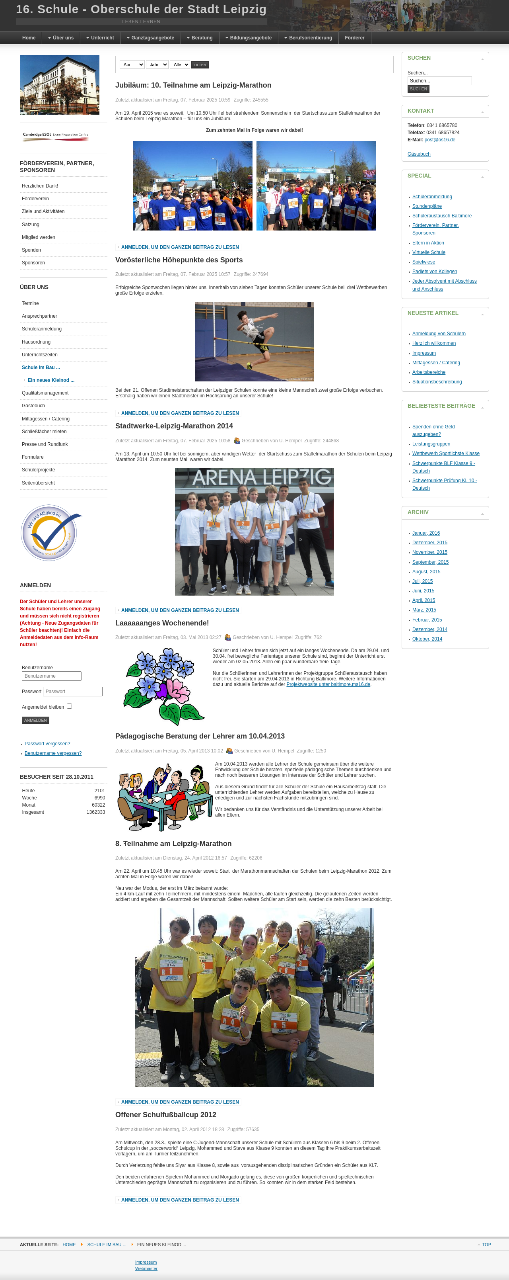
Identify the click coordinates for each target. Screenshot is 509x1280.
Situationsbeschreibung (437, 382)
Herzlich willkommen (434, 343)
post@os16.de (440, 140)
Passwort (32, 691)
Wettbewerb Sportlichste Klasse (446, 453)
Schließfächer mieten (44, 431)
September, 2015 (430, 562)
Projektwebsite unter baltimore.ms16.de (328, 684)
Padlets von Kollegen (434, 271)
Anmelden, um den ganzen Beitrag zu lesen (180, 247)
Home (69, 1244)
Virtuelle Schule (428, 252)
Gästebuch (33, 405)
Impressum (424, 353)
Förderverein (35, 198)
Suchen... (418, 73)
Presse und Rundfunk (45, 444)
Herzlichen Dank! (40, 186)
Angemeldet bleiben (43, 707)
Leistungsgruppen (431, 444)
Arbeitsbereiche (428, 372)
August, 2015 (426, 572)
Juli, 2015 (422, 581)
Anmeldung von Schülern (439, 333)
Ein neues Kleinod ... (51, 380)
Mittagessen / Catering (46, 419)
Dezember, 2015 (429, 542)
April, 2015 (423, 600)
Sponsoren (33, 263)
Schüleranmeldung (42, 329)
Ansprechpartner (39, 316)
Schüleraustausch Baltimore (442, 216)
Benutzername (37, 667)
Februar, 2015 (427, 620)
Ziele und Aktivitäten (43, 211)
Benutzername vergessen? (53, 753)
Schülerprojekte (38, 470)
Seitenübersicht (38, 483)
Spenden (31, 250)
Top (486, 1244)
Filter (200, 65)
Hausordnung (36, 342)
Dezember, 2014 (429, 629)
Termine (30, 303)
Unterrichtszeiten (40, 355)
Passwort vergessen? (47, 744)
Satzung (30, 224)
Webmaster (146, 1268)
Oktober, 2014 (427, 639)
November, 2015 (429, 552)
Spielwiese (423, 262)
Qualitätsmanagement (45, 393)
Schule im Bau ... (41, 367)
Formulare (33, 457)
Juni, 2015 (423, 591)
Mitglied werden (38, 237)
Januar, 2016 (426, 533)
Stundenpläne (427, 206)
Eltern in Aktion (428, 243)
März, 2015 (424, 610)
